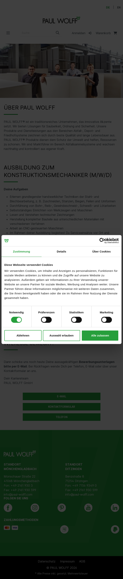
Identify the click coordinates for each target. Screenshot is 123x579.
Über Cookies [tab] (101, 251)
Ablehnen (23, 335)
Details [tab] (61, 251)
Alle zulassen (100, 335)
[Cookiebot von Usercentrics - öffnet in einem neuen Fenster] (102, 240)
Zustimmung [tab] (21, 251)
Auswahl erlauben (61, 335)
